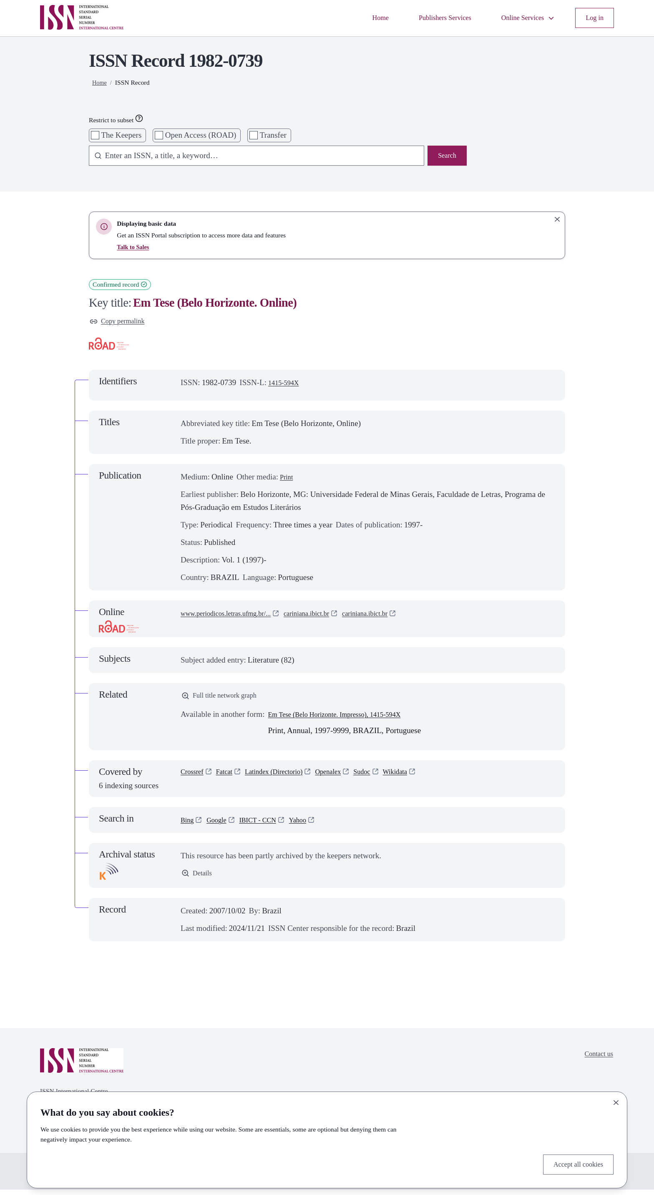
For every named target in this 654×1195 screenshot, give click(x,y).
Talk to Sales (134, 246)
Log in (593, 17)
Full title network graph (224, 699)
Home (358, 17)
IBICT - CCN (267, 824)
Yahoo (312, 824)
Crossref (194, 778)
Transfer (273, 135)
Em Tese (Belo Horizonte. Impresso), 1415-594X (346, 719)
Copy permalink (121, 322)
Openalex (348, 778)
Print (287, 479)
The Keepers (121, 135)
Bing (188, 824)
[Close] (616, 1100)
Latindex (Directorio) (286, 778)
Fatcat (230, 778)
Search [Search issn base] (445, 156)
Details (198, 879)
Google (220, 824)
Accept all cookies (573, 1163)
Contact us (596, 1060)
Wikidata (422, 778)
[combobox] (252, 157)
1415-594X (286, 385)
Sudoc (386, 778)
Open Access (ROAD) (200, 135)
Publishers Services (429, 17)
